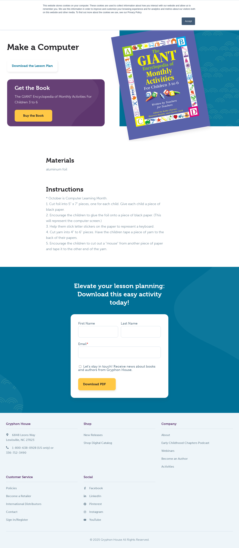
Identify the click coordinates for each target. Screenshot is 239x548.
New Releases (93, 435)
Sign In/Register (17, 520)
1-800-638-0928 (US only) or (30, 448)
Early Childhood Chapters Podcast (185, 443)
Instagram (93, 512)
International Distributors (23, 504)
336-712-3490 (16, 452)
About (165, 435)
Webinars (167, 451)
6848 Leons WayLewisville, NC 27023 (20, 437)
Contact (11, 512)
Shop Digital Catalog (98, 443)
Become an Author (174, 458)
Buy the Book (33, 115)
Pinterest (93, 504)
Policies (11, 488)
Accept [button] (188, 21)
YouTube (92, 520)
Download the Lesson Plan (32, 66)
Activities (167, 466)
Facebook (93, 488)
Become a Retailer (18, 496)
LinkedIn (92, 496)
